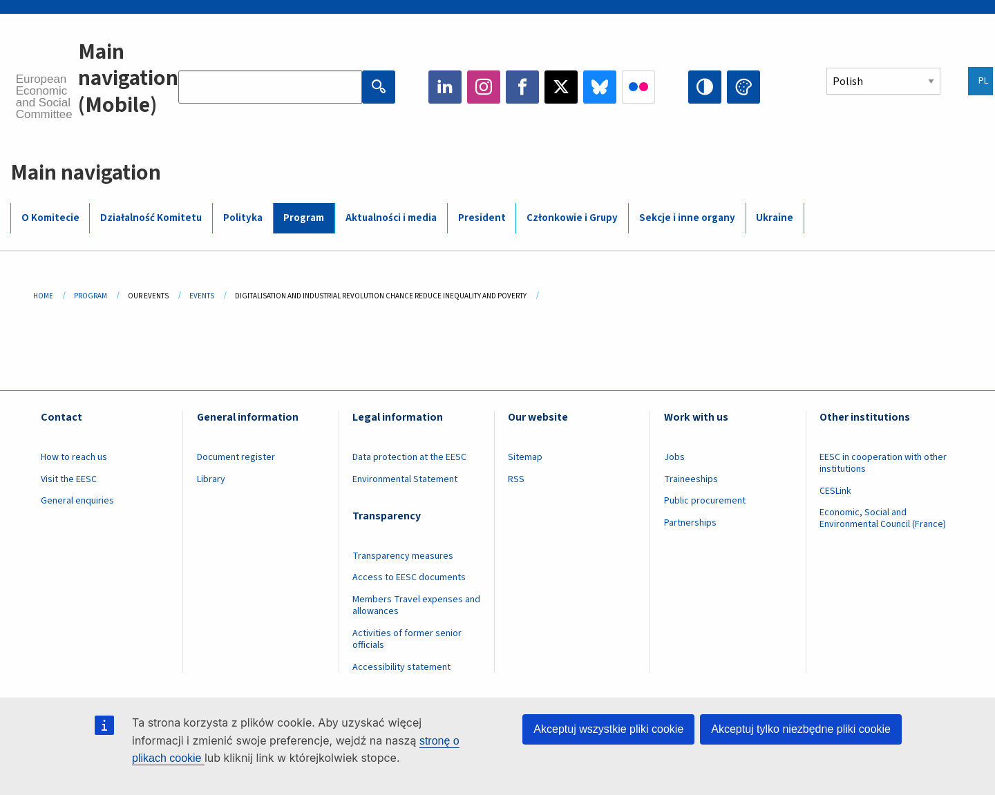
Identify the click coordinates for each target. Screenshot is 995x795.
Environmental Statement (404, 479)
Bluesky (599, 87)
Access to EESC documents (409, 577)
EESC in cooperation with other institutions (883, 463)
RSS (516, 479)
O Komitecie (50, 218)
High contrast (704, 87)
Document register (236, 457)
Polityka (243, 218)
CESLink (835, 491)
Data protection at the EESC (409, 457)
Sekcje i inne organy (687, 218)
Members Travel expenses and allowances (416, 605)
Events (201, 296)
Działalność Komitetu (151, 218)
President (482, 218)
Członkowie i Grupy (572, 218)
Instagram (483, 87)
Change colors (743, 87)
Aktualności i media (391, 218)
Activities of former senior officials (407, 639)
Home (43, 296)
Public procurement (705, 501)
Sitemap (525, 457)
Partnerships (690, 523)
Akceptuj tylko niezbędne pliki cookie (801, 729)
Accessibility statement (401, 667)
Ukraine (774, 218)
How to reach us (74, 457)
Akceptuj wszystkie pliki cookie (608, 729)
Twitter (561, 87)
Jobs (674, 457)
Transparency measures (402, 556)
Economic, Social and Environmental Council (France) (883, 518)
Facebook (522, 87)
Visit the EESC (69, 479)
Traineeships (691, 479)
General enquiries (77, 501)
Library (211, 479)
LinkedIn (445, 87)
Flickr (638, 87)
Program (303, 218)
